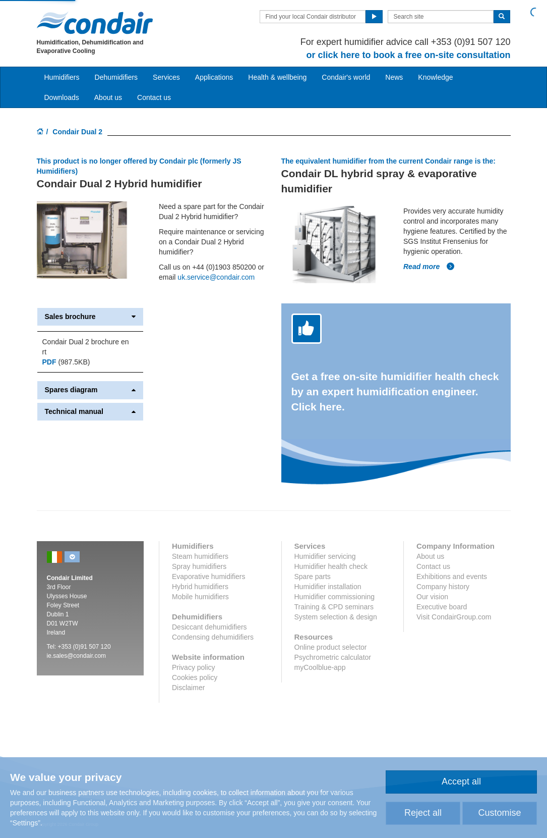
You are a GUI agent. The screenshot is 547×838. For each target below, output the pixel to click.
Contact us (154, 97)
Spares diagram (90, 390)
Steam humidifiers (200, 556)
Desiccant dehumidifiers (209, 627)
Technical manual (90, 411)
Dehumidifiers (116, 77)
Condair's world (346, 77)
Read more (429, 267)
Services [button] (166, 77)
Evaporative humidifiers (209, 576)
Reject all (423, 813)
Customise (499, 813)
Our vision (432, 597)
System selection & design (335, 617)
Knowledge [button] (435, 77)
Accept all (461, 781)
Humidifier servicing (325, 556)
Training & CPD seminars (334, 607)
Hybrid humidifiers (200, 587)
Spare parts (312, 576)
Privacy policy (193, 667)
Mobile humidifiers (200, 597)
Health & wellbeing (277, 77)
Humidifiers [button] (62, 77)
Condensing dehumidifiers (213, 637)
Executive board (441, 607)
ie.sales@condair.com (76, 655)
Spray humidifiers (199, 566)
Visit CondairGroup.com (453, 617)
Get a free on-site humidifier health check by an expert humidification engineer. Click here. (395, 391)
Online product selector (330, 647)
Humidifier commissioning (334, 597)
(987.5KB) (66, 362)
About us (108, 97)
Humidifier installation (327, 587)
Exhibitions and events (451, 576)
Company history (442, 587)
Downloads (61, 97)
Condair (95, 22)
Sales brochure (90, 317)
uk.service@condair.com (216, 277)
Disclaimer (188, 688)
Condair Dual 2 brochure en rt (85, 347)
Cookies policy (194, 677)
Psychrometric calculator (333, 657)
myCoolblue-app (320, 667)
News (394, 77)
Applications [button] (214, 77)
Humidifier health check (331, 566)
